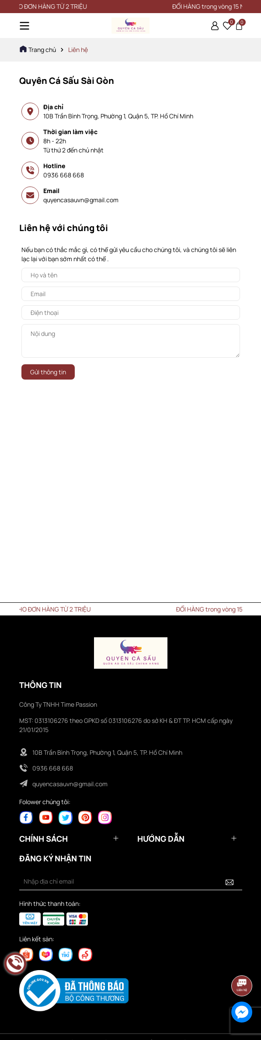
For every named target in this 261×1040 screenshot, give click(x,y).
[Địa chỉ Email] (130, 881)
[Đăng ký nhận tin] (229, 881)
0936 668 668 (63, 175)
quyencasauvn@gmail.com (80, 200)
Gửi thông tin (48, 372)
